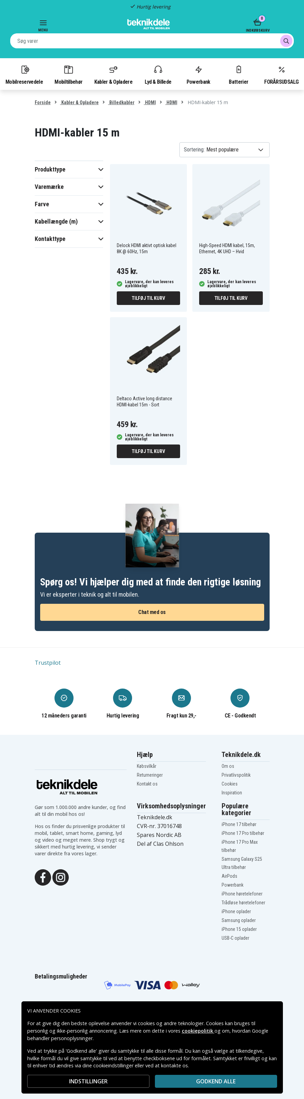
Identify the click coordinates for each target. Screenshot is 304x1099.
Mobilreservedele (24, 74)
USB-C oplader (235, 938)
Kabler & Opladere (113, 74)
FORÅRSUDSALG (281, 74)
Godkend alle (216, 1081)
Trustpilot (48, 662)
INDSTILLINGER (88, 1081)
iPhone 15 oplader (239, 929)
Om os (228, 766)
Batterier (238, 74)
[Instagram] (60, 876)
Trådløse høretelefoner (243, 902)
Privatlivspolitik (236, 775)
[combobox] (152, 40)
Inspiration (232, 792)
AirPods (229, 876)
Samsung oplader (239, 920)
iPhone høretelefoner (242, 893)
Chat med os (152, 612)
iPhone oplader (236, 911)
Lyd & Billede (158, 74)
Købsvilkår (146, 766)
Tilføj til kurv (148, 298)
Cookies (230, 784)
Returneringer (150, 775)
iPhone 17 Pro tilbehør (243, 833)
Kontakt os (147, 784)
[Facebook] (43, 876)
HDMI (150, 102)
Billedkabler (121, 102)
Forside (43, 102)
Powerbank (198, 74)
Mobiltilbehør (68, 74)
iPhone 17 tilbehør (239, 824)
